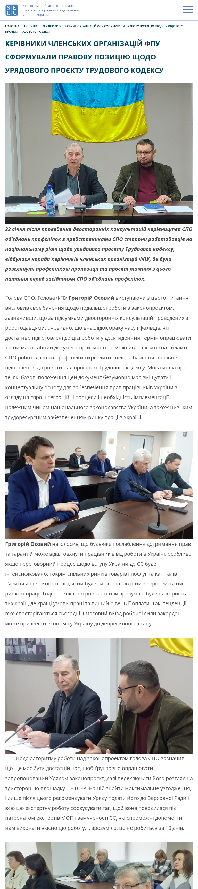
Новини (30, 26)
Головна (12, 26)
